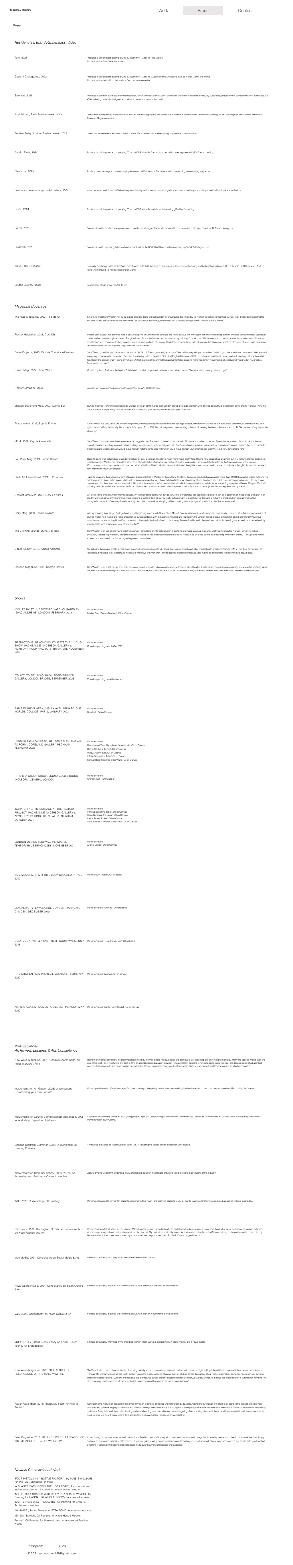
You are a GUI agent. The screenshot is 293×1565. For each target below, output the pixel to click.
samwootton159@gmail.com (57, 1553)
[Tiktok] (79, 1546)
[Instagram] (50, 1546)
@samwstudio (20, 10)
